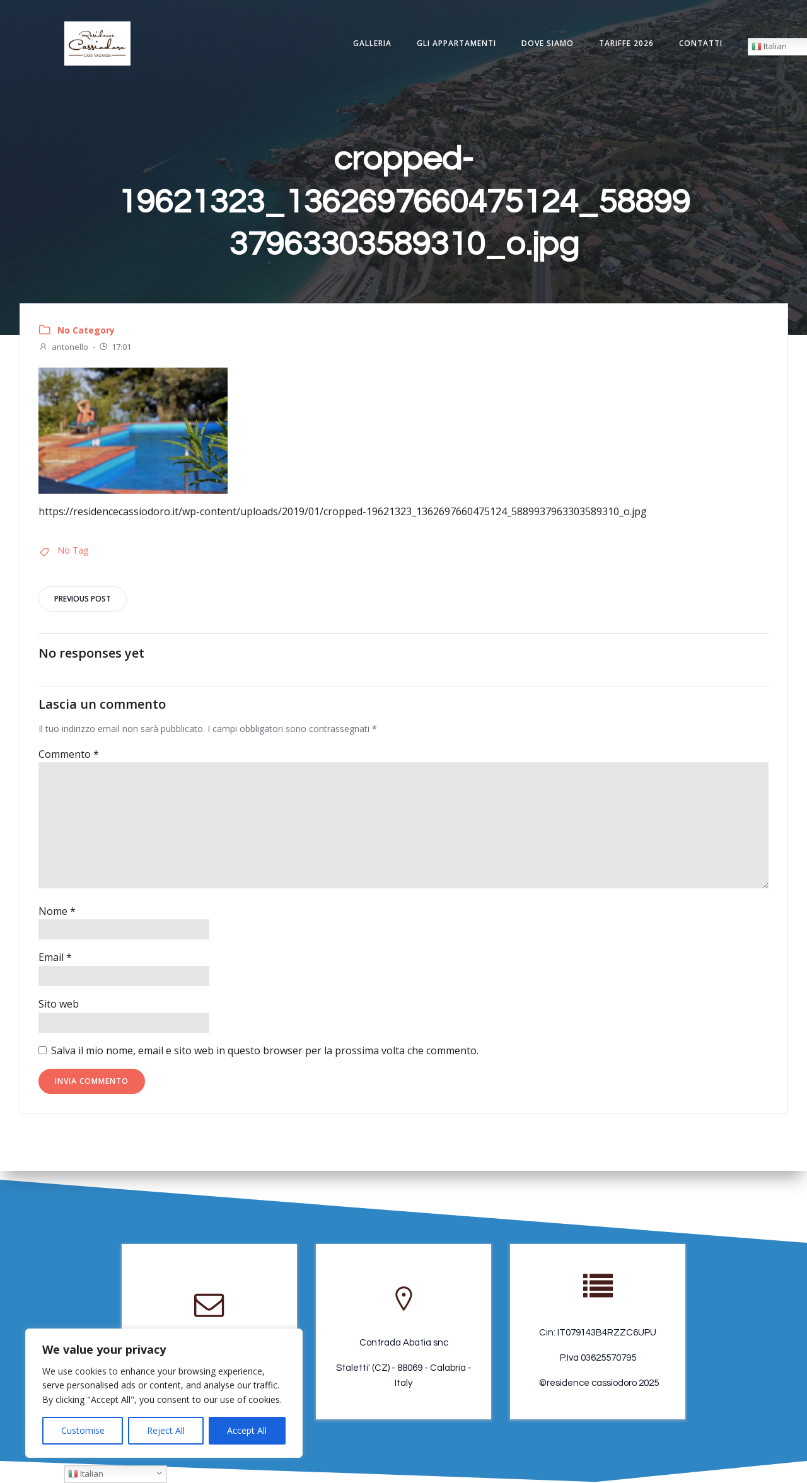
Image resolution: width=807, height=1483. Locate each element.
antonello (63, 349)
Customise (83, 1430)
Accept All (247, 1430)
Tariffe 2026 (624, 43)
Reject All (166, 1430)
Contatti (699, 43)
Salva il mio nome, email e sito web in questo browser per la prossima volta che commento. (265, 1054)
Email (55, 961)
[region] (164, 1393)
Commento (68, 757)
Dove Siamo (546, 43)
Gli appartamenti (454, 43)
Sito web (58, 1007)
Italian (85, 1473)
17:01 (114, 349)
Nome (57, 914)
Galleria (370, 43)
